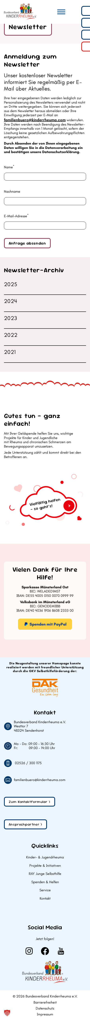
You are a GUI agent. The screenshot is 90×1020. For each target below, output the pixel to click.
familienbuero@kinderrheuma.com (35, 119)
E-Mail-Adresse (16, 216)
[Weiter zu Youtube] (61, 951)
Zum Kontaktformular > (29, 801)
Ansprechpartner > (25, 824)
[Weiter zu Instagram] (29, 951)
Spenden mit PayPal (45, 624)
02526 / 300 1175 (28, 763)
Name (9, 167)
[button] (7, 1013)
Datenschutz (45, 1008)
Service (45, 890)
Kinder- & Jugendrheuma (45, 857)
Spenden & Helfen (45, 882)
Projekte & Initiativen (45, 866)
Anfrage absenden (27, 243)
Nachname (12, 192)
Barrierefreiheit (45, 1002)
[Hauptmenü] (61, 12)
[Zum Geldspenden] (45, 502)
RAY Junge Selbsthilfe (45, 874)
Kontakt (45, 898)
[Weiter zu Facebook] (45, 951)
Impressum (45, 1014)
